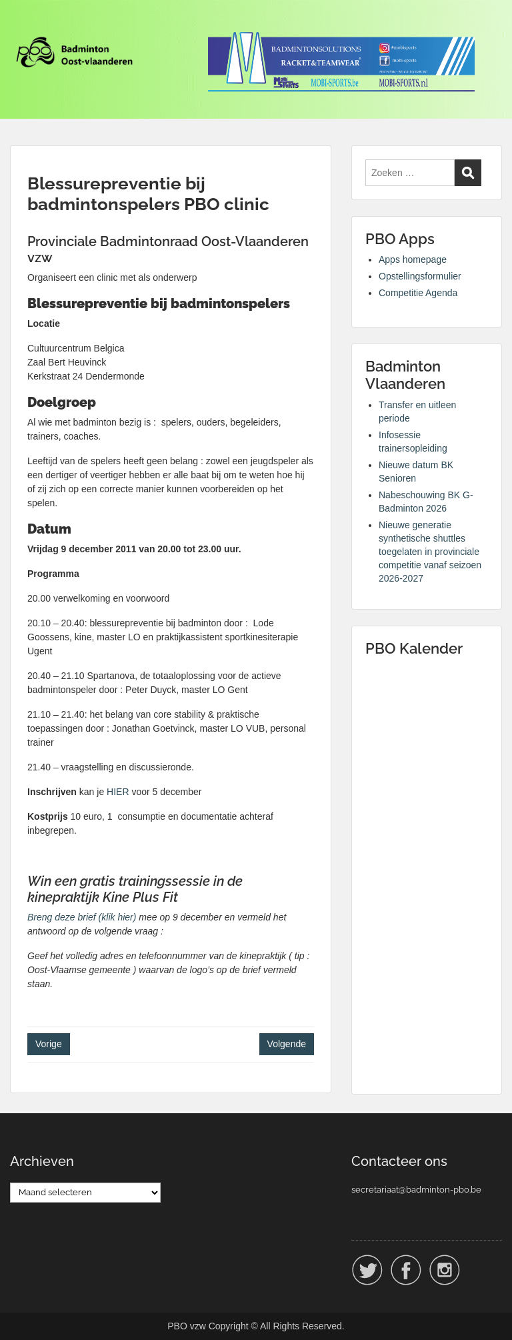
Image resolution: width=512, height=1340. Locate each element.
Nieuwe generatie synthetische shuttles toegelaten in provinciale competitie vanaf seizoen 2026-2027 (430, 552)
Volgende (286, 1044)
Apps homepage (413, 259)
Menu (24, 22)
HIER (118, 791)
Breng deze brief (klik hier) (83, 917)
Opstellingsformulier (420, 276)
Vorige (48, 1044)
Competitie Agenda (418, 292)
